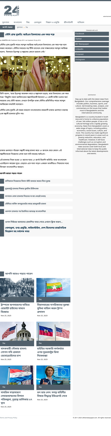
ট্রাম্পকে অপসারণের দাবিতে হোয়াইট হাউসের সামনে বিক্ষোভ (15, 308)
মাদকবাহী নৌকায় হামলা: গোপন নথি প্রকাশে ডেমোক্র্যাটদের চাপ (14, 352)
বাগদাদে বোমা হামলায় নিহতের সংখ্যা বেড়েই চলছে (25, 196)
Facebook (79, 33)
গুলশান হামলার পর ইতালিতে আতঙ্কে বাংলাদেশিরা (25, 211)
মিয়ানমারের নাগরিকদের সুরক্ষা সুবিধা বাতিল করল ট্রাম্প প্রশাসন (53, 308)
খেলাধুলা (37, 22)
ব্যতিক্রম (80, 22)
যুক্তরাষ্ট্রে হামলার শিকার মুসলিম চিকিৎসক (21, 188)
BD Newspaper (82, 44)
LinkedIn (79, 49)
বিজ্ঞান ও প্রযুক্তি (52, 22)
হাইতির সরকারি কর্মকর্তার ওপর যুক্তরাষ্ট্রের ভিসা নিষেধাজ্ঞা (50, 352)
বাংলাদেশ (18, 22)
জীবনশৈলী (68, 22)
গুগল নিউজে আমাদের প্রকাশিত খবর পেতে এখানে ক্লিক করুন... (34, 222)
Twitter (78, 39)
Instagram (80, 59)
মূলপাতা (5, 22)
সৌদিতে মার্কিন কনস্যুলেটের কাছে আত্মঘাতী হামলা (25, 204)
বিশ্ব (27, 22)
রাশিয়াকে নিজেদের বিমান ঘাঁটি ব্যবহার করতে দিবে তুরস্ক (27, 181)
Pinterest (79, 54)
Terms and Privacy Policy (8, 418)
